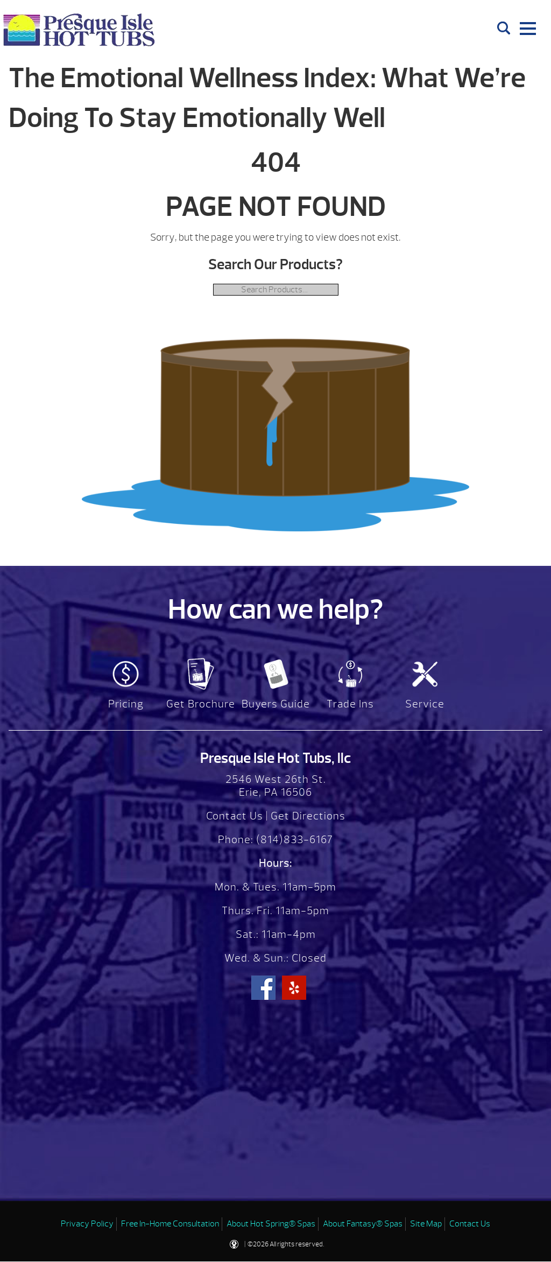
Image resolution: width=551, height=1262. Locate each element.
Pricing (126, 704)
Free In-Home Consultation (170, 1223)
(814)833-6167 (293, 839)
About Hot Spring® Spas (271, 1223)
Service (424, 704)
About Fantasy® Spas (362, 1223)
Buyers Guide (276, 704)
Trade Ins (350, 704)
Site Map (426, 1223)
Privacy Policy (87, 1223)
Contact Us (234, 816)
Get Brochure (200, 704)
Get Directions (308, 816)
